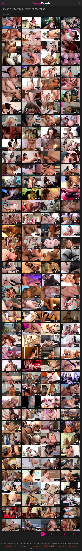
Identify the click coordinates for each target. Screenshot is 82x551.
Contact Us (72, 546)
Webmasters (62, 546)
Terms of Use (25, 546)
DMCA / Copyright (49, 546)
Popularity (16, 14)
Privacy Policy (37, 546)
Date (23, 14)
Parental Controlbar (12, 546)
